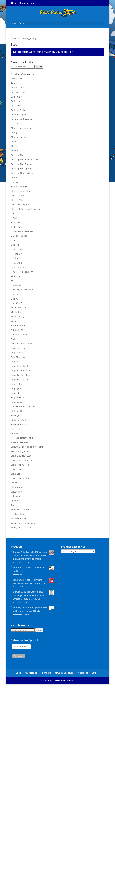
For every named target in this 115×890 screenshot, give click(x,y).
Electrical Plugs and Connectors (26, 209)
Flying (14, 217)
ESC (13, 213)
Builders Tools (18, 110)
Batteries (15, 101)
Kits (13, 280)
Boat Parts (16, 105)
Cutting (14, 177)
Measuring (16, 312)
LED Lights (16, 285)
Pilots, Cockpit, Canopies (23, 343)
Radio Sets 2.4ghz (19, 424)
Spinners (15, 500)
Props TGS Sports (19, 397)
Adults (14, 83)
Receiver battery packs (22, 437)
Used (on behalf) (19, 514)
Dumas (14, 182)
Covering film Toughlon (22, 173)
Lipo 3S (14, 298)
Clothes (14, 146)
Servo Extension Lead (21, 455)
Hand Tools (16, 249)
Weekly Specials (18, 518)
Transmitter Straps (20, 509)
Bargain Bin (16, 96)
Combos (15, 150)
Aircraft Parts (17, 87)
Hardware (16, 258)
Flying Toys (16, 222)
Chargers (15, 132)
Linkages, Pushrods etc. (22, 289)
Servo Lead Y (17, 469)
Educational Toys (19, 186)
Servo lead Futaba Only (22, 460)
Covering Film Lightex (21, 168)
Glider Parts (16, 226)
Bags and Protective (20, 92)
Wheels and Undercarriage (24, 523)
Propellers (16, 361)
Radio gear (16, 415)
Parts (13, 339)
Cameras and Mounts (21, 119)
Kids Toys (15, 276)
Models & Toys (18, 316)
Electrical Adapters (20, 204)
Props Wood (17, 402)
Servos (14, 482)
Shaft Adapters (18, 487)
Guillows (15, 244)
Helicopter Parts (18, 267)
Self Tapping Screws (21, 451)
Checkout (83, 672)
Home (13, 38)
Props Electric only (20, 379)
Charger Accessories (21, 128)
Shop (18, 672)
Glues (13, 240)
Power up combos (19, 348)
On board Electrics (20, 334)
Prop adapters (18, 352)
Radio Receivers (18, 419)
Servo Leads (17, 473)
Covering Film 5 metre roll (23, 164)
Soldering (15, 496)
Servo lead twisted (20, 464)
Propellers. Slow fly (20, 366)
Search (39, 66)
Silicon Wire (16, 491)
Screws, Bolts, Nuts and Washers (27, 446)
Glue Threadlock (19, 235)
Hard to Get (16, 253)
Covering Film (17, 155)
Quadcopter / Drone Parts (23, 406)
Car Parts (15, 123)
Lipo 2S (14, 294)
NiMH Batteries (18, 325)
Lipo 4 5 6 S (16, 303)
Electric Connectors (20, 190)
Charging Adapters (20, 137)
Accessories (16, 78)
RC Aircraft (16, 429)
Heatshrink (16, 262)
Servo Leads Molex (20, 478)
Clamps (14, 141)
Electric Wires (17, 200)
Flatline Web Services (63, 680)
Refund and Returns (65, 672)
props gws (16, 388)
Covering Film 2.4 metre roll (24, 159)
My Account (31, 672)
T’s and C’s (45, 672)
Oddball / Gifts (18, 330)
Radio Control (17, 410)
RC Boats (15, 433)
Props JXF (15, 393)
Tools (13, 505)
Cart (94, 672)
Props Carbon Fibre (20, 375)
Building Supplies (19, 114)
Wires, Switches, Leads (22, 527)
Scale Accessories (19, 442)
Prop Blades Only (19, 357)
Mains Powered (18, 307)
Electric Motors (18, 195)
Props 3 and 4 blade (20, 370)
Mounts (14, 321)
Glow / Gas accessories (22, 231)
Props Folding (17, 384)
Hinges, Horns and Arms (23, 271)
